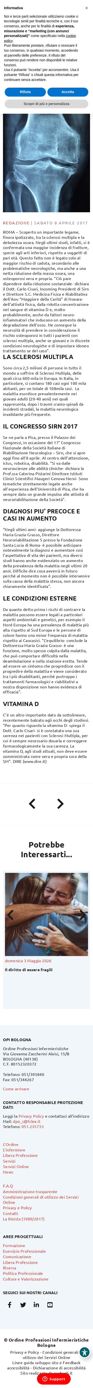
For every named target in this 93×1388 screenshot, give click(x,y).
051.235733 (33, 1126)
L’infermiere (14, 1149)
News (8, 1171)
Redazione (16, 222)
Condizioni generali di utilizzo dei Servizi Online (53, 1355)
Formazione (14, 1245)
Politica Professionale (23, 1273)
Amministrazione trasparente (30, 1191)
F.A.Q (8, 1185)
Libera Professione (20, 1155)
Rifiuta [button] (25, 92)
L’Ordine (10, 1144)
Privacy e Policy (17, 1207)
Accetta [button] (68, 92)
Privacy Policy (31, 1115)
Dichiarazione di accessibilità (59, 1367)
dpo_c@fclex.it (26, 1121)
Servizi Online (16, 1166)
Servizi (9, 1160)
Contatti (10, 1213)
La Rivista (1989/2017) (24, 1218)
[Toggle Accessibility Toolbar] (85, 1352)
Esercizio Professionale (24, 1250)
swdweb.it (63, 1372)
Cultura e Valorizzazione (26, 1278)
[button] (87, 8)
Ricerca (9, 1267)
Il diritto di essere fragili (29, 969)
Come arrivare (16, 1088)
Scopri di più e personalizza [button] (46, 104)
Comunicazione (17, 1256)
